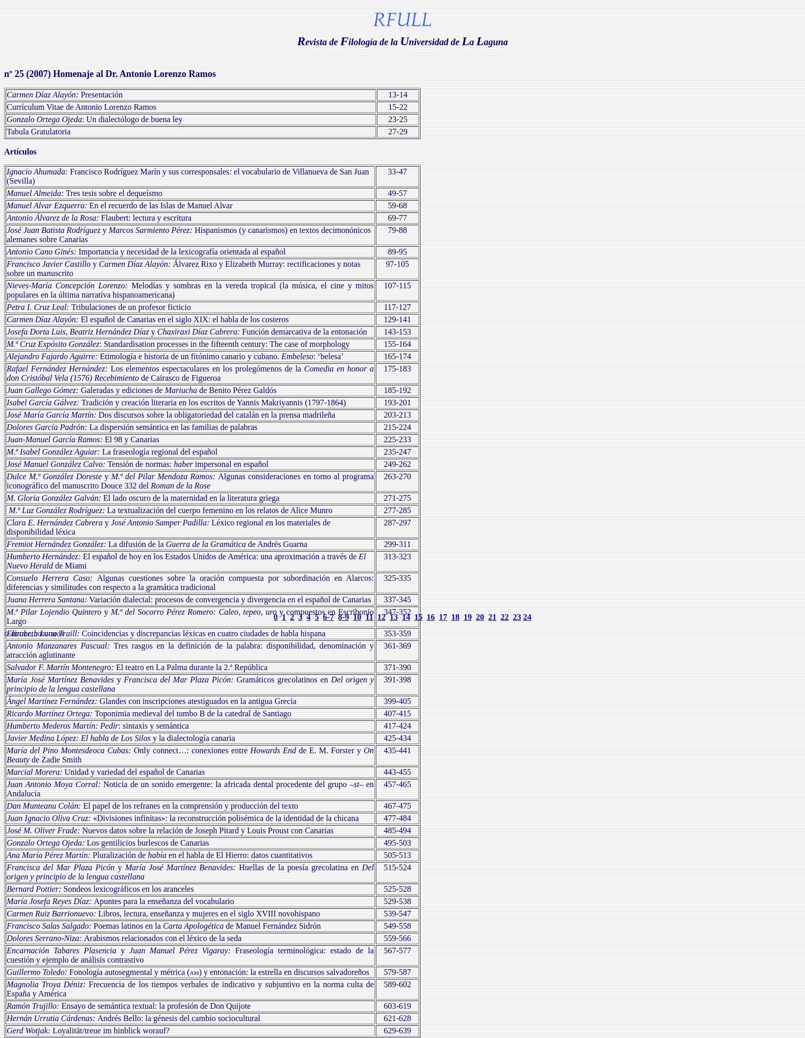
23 (517, 617)
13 (394, 617)
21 (492, 617)
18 (455, 617)
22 (505, 617)
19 (468, 617)
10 (357, 617)
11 (369, 617)
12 (381, 617)
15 (418, 617)
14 (406, 617)
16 (431, 617)
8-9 (343, 617)
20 (480, 617)
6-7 (328, 617)
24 (527, 617)
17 (443, 617)
